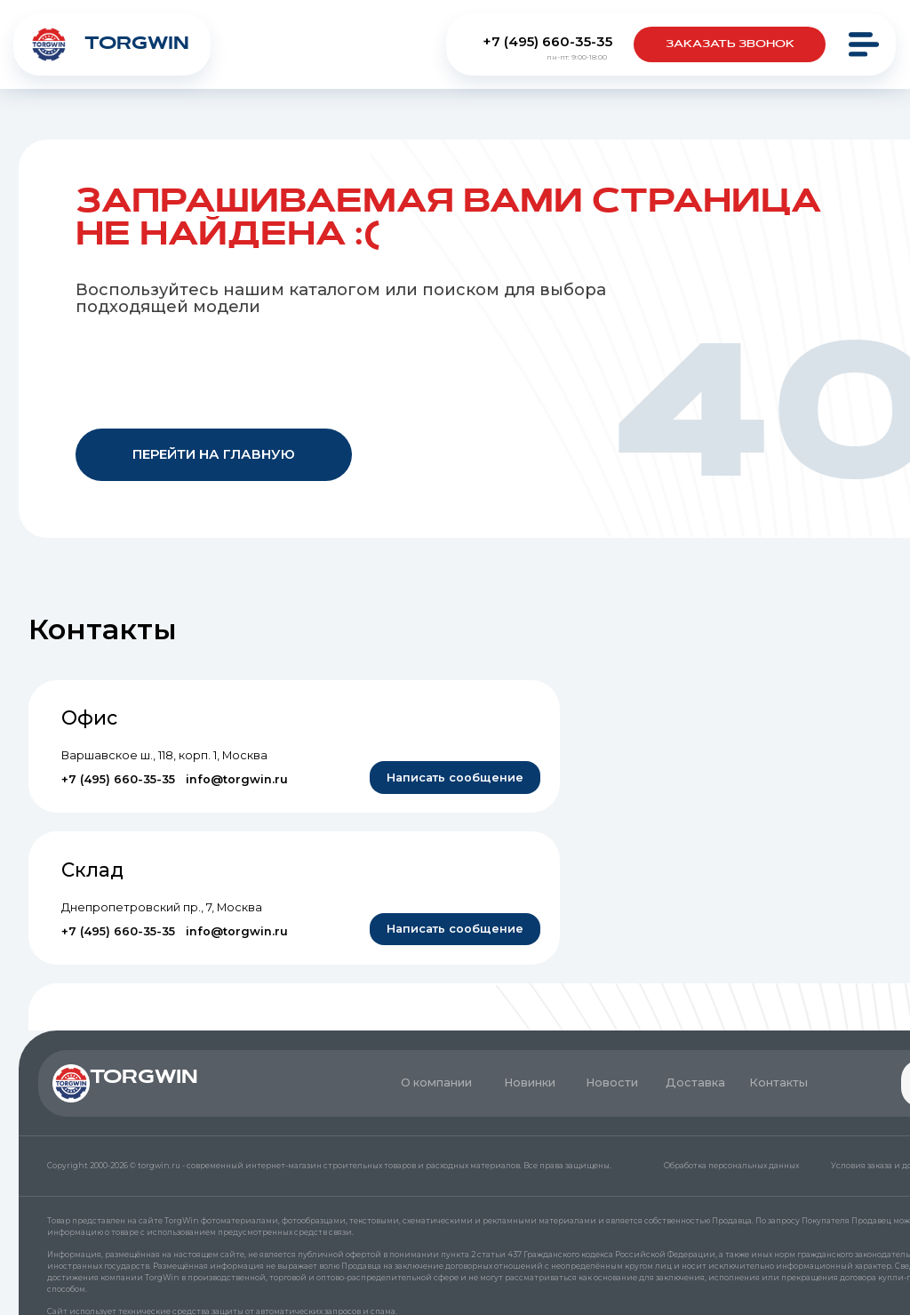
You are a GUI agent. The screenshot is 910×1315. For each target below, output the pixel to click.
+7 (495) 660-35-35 (547, 41)
